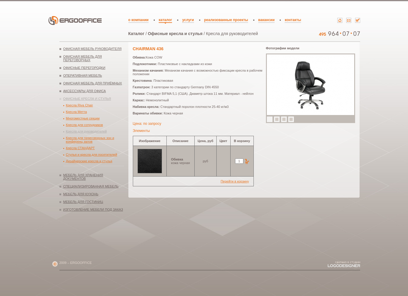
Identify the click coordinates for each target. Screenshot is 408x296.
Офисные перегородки (84, 68)
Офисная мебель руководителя (92, 49)
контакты (293, 20)
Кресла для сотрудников (84, 125)
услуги (188, 20)
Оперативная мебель (82, 75)
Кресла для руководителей (86, 131)
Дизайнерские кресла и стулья (89, 161)
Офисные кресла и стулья (175, 33)
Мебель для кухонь (80, 194)
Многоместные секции (83, 118)
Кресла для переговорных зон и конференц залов (90, 139)
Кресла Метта (76, 112)
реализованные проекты (226, 20)
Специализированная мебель (91, 186)
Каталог (136, 33)
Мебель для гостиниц (83, 202)
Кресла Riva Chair (79, 105)
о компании (138, 20)
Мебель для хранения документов (83, 176)
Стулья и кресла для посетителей (91, 154)
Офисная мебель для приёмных (92, 83)
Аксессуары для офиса (84, 91)
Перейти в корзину (234, 181)
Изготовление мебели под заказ (93, 209)
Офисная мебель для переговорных (82, 58)
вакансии (266, 20)
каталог (165, 20)
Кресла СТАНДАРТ (80, 148)
